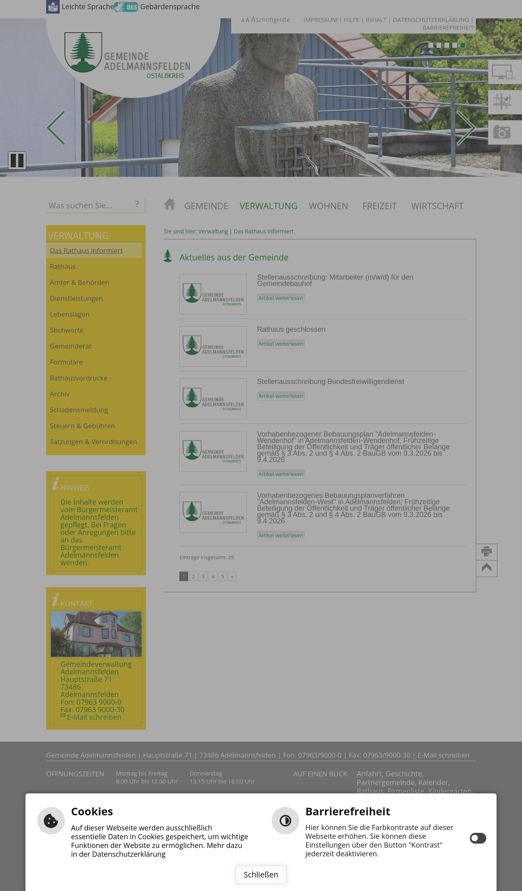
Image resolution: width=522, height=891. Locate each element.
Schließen (261, 874)
